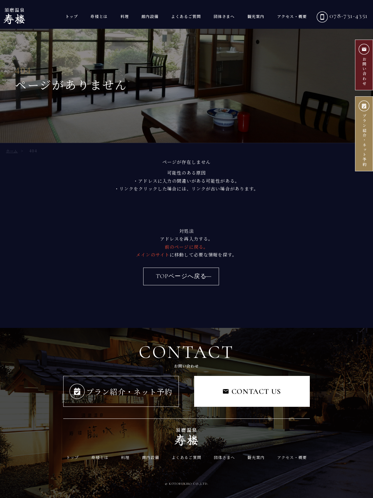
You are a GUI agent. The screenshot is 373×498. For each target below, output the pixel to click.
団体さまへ (224, 16)
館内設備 (149, 16)
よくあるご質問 (186, 16)
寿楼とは (99, 16)
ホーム (12, 151)
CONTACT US (252, 391)
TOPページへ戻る (181, 276)
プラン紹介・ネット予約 (121, 391)
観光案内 (256, 16)
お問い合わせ (364, 65)
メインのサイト (153, 254)
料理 (124, 16)
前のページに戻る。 (186, 247)
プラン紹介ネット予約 (364, 133)
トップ (71, 16)
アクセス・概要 (292, 16)
